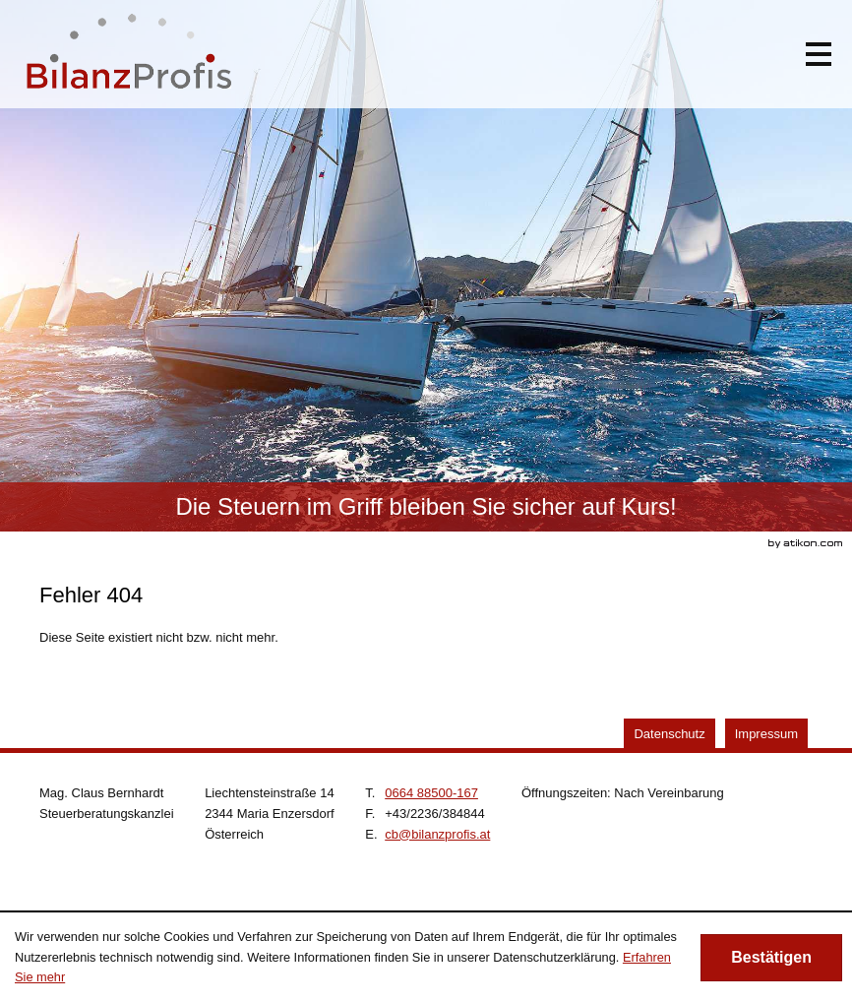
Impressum (766, 733)
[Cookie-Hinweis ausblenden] (771, 957)
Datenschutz (669, 733)
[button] (818, 54)
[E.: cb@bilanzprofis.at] (437, 834)
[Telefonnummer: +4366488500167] (431, 793)
